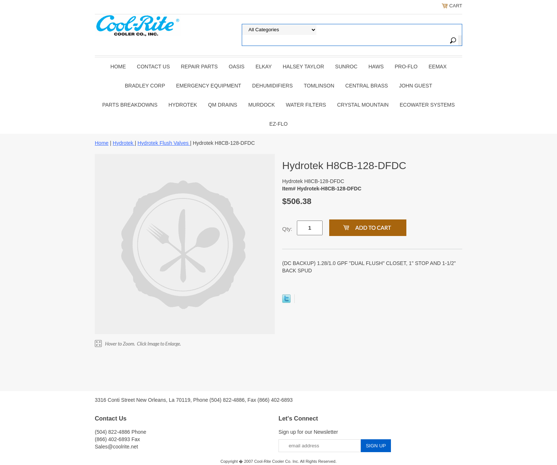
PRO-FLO (406, 66)
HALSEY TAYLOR (303, 66)
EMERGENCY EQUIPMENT (208, 86)
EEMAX (437, 66)
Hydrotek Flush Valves (163, 143)
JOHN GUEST (415, 86)
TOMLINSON (319, 86)
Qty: (287, 229)
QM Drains (222, 105)
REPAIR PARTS (199, 66)
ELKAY (263, 66)
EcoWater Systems (427, 105)
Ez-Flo (278, 124)
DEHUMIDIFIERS (272, 86)
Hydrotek (183, 105)
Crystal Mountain (362, 105)
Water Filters (306, 105)
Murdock (261, 105)
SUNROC (346, 66)
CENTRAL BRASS (366, 86)
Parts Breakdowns (129, 105)
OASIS (237, 66)
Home (118, 66)
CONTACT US (153, 66)
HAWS (376, 66)
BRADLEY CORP (145, 86)
